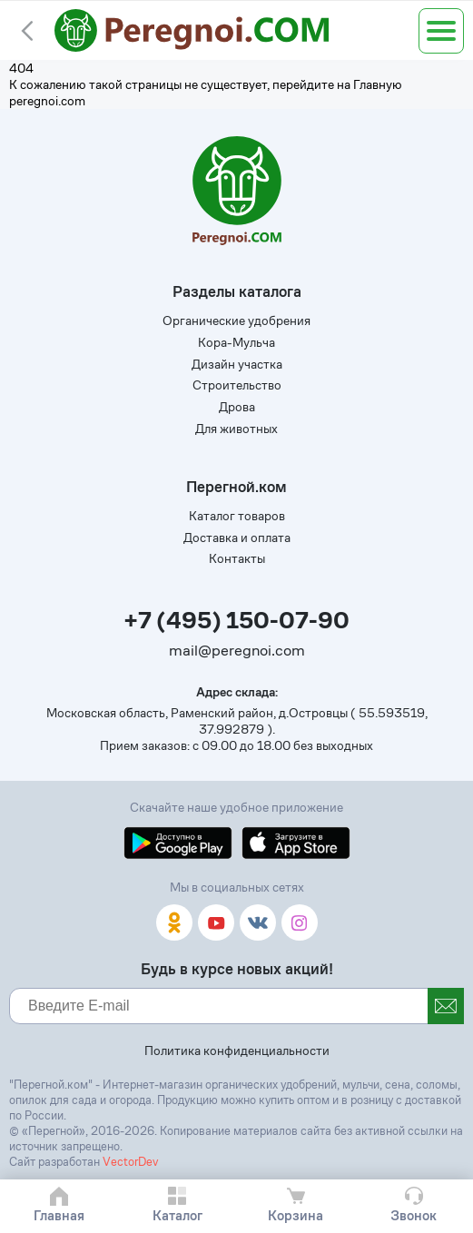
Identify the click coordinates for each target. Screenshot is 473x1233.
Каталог (177, 1215)
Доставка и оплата (237, 537)
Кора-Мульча (236, 342)
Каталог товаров (237, 516)
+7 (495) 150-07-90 (236, 621)
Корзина (295, 1215)
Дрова (237, 407)
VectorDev (130, 1161)
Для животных (236, 428)
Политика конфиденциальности (237, 1050)
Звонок (413, 1215)
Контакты (237, 558)
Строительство (236, 385)
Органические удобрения (236, 320)
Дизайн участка (237, 364)
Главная (59, 1215)
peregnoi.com (47, 101)
